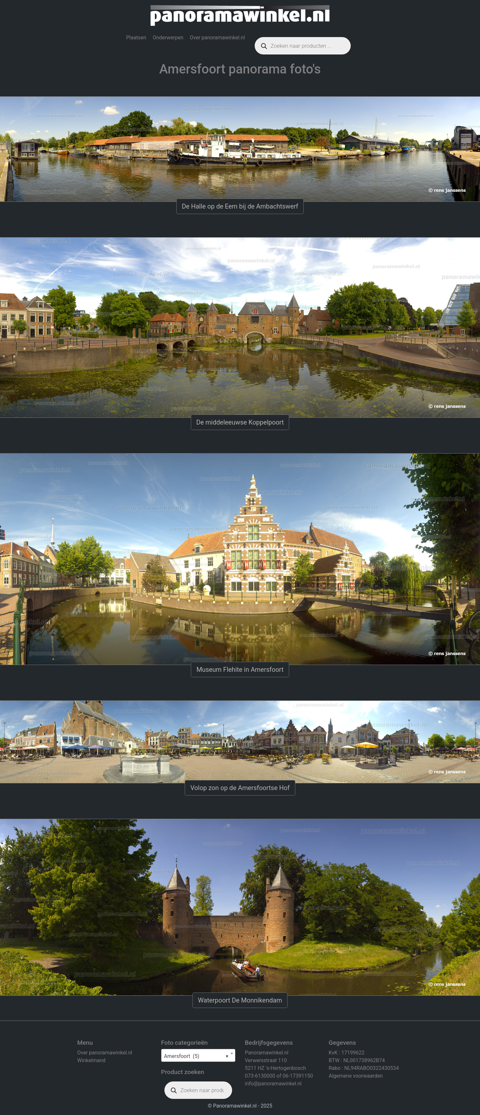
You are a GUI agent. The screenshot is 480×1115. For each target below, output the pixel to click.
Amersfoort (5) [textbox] (196, 1056)
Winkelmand (91, 1060)
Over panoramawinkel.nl (217, 37)
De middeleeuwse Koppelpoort (240, 422)
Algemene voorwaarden (356, 1076)
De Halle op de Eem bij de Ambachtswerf (240, 206)
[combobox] (198, 1055)
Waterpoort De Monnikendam (240, 1000)
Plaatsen (136, 37)
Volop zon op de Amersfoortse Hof (239, 788)
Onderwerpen (168, 37)
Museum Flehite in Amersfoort (239, 669)
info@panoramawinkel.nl (273, 1084)
